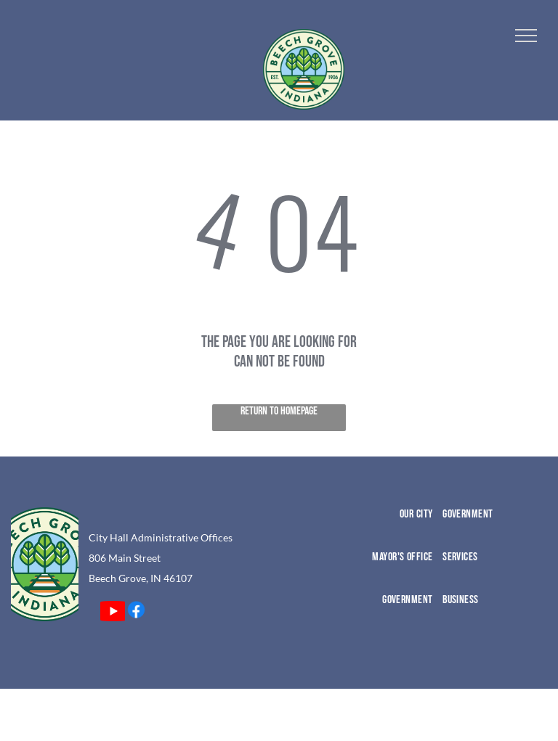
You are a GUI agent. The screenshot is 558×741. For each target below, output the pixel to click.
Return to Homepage (279, 411)
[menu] (526, 35)
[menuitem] (382, 528)
